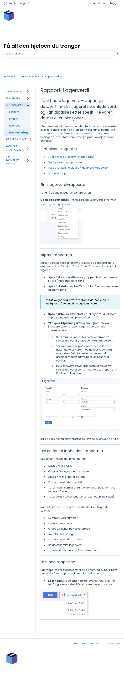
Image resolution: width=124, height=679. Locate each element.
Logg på (115, 3)
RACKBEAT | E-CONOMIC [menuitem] (13, 147)
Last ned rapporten (60, 173)
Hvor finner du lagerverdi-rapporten (71, 157)
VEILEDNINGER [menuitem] (14, 105)
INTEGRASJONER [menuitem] (15, 139)
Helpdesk (10, 76)
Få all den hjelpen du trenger (42, 45)
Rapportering (53, 76)
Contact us (113, 643)
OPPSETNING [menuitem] (13, 91)
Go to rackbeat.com (87, 643)
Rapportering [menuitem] (18, 132)
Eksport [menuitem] (14, 112)
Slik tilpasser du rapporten (65, 162)
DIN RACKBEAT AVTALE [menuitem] (12, 160)
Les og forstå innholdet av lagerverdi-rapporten (78, 168)
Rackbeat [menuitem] (15, 125)
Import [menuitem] (13, 119)
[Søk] (117, 54)
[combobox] (59, 54)
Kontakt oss (97, 3)
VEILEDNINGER (30, 76)
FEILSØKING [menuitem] (12, 98)
